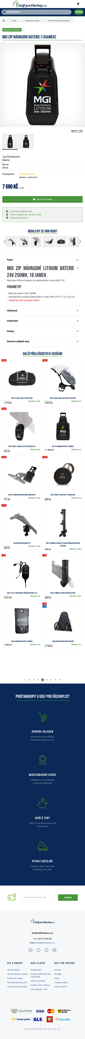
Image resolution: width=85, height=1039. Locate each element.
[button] (7, 242)
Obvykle (27, 174)
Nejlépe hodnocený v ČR (40, 1029)
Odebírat (68, 897)
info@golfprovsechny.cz (45, 943)
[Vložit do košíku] (42, 199)
